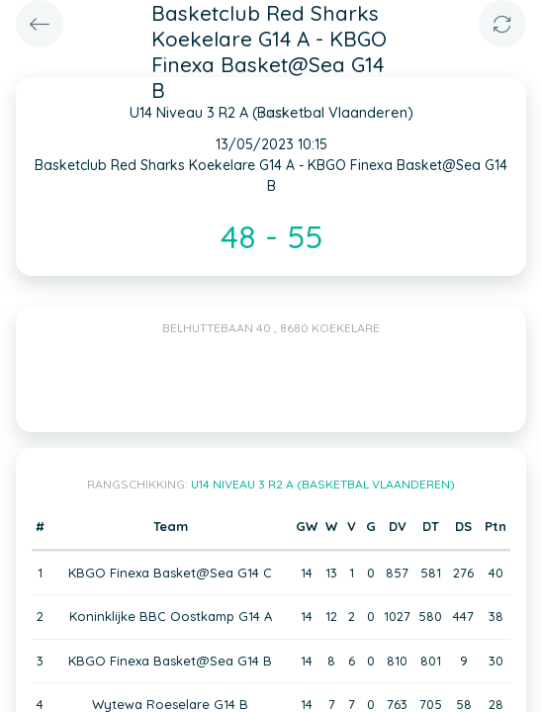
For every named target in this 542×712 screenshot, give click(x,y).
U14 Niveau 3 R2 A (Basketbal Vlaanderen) (323, 484)
